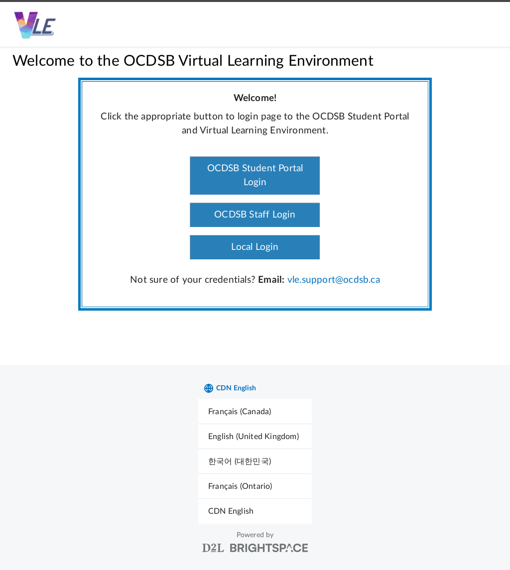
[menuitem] (255, 411)
